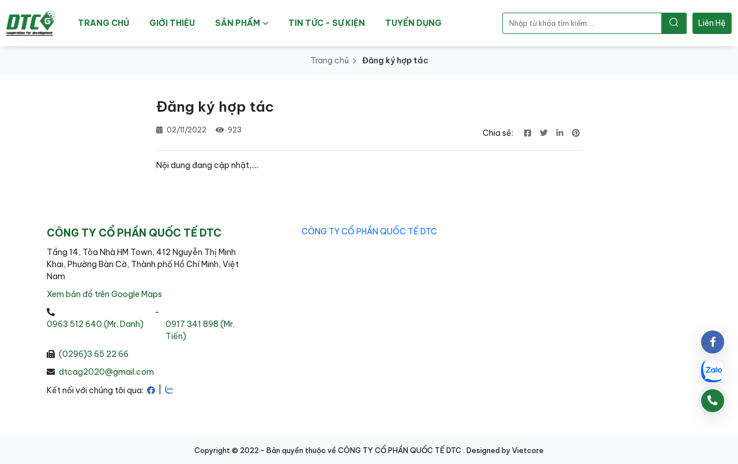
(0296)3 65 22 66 (94, 354)
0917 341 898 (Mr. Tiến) (200, 330)
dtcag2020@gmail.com (106, 372)
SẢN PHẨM (241, 23)
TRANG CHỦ (103, 23)
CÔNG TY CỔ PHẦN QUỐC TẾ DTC (369, 231)
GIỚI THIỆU (172, 23)
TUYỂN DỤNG (413, 23)
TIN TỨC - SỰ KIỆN (326, 23)
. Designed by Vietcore (503, 450)
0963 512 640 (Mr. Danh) (95, 324)
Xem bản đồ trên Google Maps (104, 294)
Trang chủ (329, 60)
